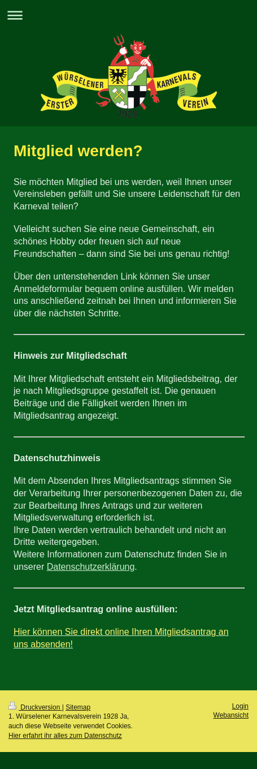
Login (240, 706)
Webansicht (231, 715)
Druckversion (35, 707)
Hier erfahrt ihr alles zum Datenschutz (65, 736)
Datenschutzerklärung (91, 567)
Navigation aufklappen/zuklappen (128, 15)
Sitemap (78, 707)
